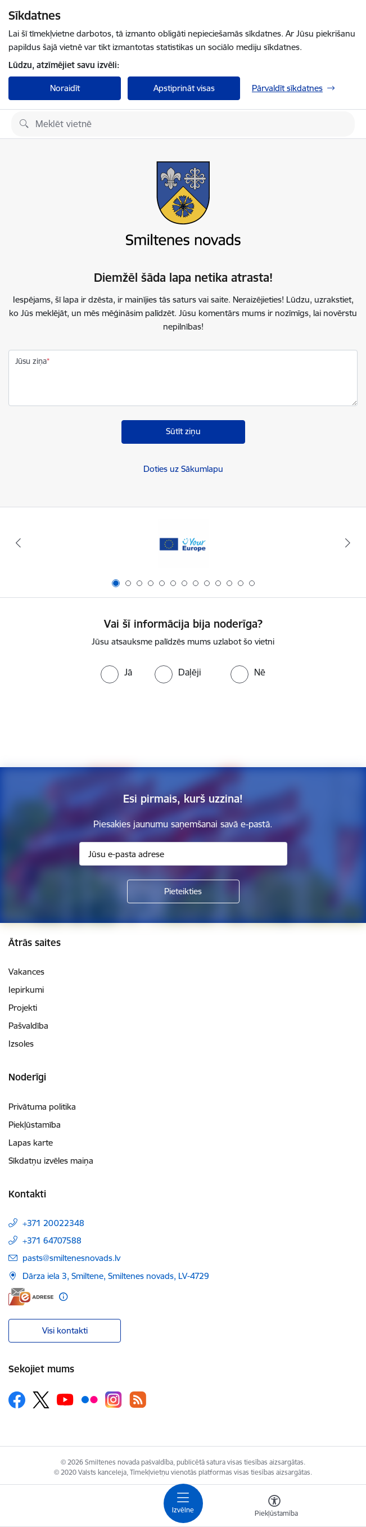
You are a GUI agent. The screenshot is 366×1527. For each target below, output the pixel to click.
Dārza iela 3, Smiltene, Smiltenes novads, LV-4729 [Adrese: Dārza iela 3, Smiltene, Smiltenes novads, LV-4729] (115, 1276)
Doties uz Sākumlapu (183, 468)
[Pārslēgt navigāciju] (183, 1503)
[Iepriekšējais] (18, 542)
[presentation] (183, 725)
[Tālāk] (347, 542)
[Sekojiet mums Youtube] (65, 1399)
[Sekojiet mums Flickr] (89, 1399)
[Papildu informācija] (63, 1296)
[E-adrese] (30, 1296)
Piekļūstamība (34, 1124)
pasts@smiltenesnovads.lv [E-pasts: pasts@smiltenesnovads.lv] (71, 1258)
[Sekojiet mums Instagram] (113, 1399)
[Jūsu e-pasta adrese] (183, 854)
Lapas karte (30, 1142)
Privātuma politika (42, 1106)
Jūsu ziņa (31, 361)
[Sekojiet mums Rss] (137, 1399)
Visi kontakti (65, 1330)
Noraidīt (65, 88)
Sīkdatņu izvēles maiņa (50, 1160)
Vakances (26, 971)
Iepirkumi (26, 989)
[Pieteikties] (183, 891)
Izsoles (21, 1043)
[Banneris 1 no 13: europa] (183, 543)
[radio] (116, 672)
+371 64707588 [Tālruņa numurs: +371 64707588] (52, 1240)
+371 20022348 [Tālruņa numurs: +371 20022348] (53, 1223)
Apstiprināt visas (184, 88)
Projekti (22, 1007)
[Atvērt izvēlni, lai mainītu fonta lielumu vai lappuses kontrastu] (274, 1507)
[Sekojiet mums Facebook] (16, 1399)
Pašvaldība (28, 1025)
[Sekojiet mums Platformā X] (41, 1399)
